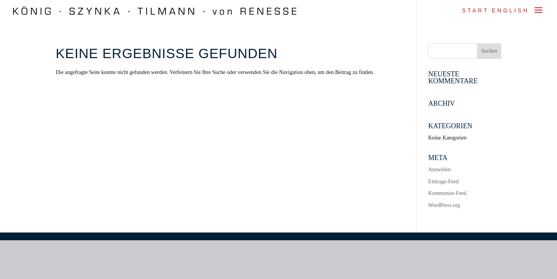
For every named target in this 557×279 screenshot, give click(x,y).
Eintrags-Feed (443, 181)
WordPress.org (444, 205)
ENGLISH (510, 10)
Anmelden (439, 169)
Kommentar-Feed (447, 193)
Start (475, 10)
